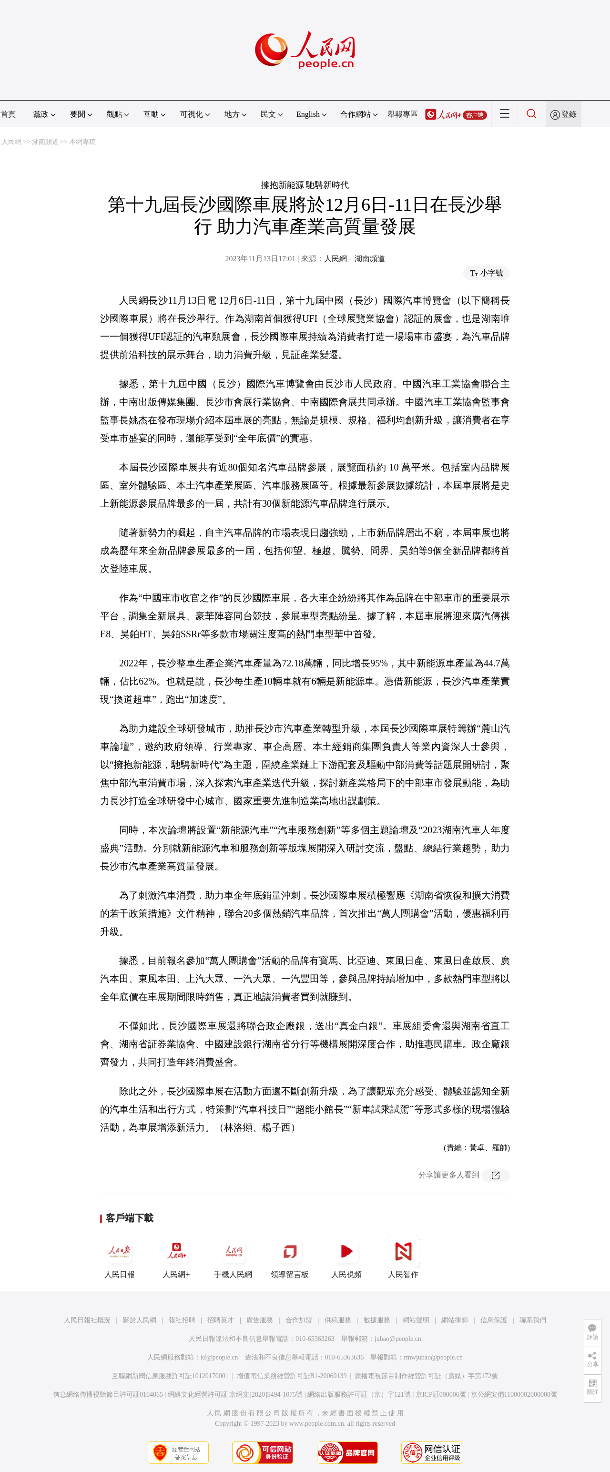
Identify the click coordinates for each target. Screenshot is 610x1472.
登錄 (569, 114)
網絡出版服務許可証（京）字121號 (359, 1394)
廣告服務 (259, 1320)
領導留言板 (290, 1256)
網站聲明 (416, 1320)
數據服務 (377, 1320)
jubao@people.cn (398, 1338)
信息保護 (493, 1320)
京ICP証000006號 (441, 1394)
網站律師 (454, 1320)
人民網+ (176, 1256)
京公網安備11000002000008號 (514, 1394)
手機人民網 (233, 1256)
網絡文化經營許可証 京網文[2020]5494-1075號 (235, 1394)
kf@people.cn (219, 1357)
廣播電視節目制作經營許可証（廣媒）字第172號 (426, 1376)
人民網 (11, 141)
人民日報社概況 (87, 1320)
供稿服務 (338, 1320)
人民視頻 (346, 1256)
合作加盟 (298, 1320)
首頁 (8, 114)
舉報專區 (402, 114)
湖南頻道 (45, 141)
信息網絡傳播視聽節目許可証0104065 (108, 1394)
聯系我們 (532, 1320)
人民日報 (119, 1256)
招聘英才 (220, 1320)
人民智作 (403, 1256)
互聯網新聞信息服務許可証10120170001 (170, 1376)
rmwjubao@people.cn (433, 1357)
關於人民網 (139, 1320)
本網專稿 (82, 141)
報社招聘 (182, 1320)
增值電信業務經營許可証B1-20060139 (292, 1376)
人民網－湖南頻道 (354, 259)
